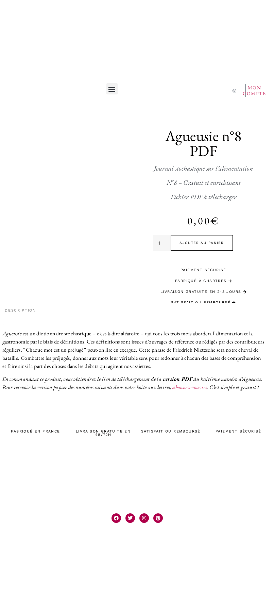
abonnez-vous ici (189, 387)
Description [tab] (20, 310)
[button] (112, 88)
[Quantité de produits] (162, 243)
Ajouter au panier (201, 243)
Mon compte (254, 90)
